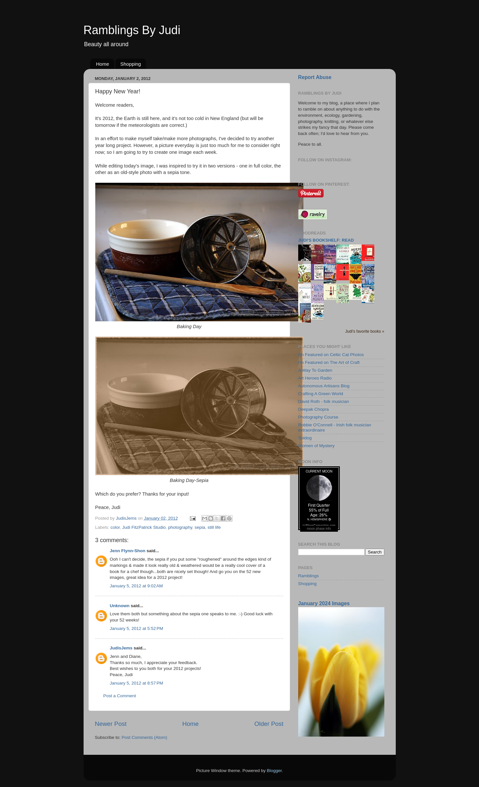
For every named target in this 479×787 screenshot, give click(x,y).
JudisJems (121, 648)
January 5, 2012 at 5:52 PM (136, 628)
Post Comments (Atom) (144, 737)
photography (180, 527)
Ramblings (308, 575)
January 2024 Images (324, 603)
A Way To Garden (315, 370)
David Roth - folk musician (323, 401)
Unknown (120, 605)
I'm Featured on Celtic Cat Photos (331, 354)
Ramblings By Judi (132, 30)
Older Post (268, 723)
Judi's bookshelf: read (326, 240)
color (115, 527)
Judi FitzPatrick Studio (144, 527)
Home (102, 64)
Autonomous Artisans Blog (324, 385)
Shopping (130, 64)
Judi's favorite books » (364, 331)
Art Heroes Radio (315, 378)
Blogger (274, 770)
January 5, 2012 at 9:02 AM (136, 585)
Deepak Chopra (313, 409)
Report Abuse (315, 77)
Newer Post (111, 723)
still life (214, 527)
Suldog (305, 437)
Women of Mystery (316, 445)
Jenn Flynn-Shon (128, 550)
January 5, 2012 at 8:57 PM (136, 683)
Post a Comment (119, 695)
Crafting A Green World (320, 393)
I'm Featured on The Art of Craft (329, 362)
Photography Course (318, 417)
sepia (200, 527)
